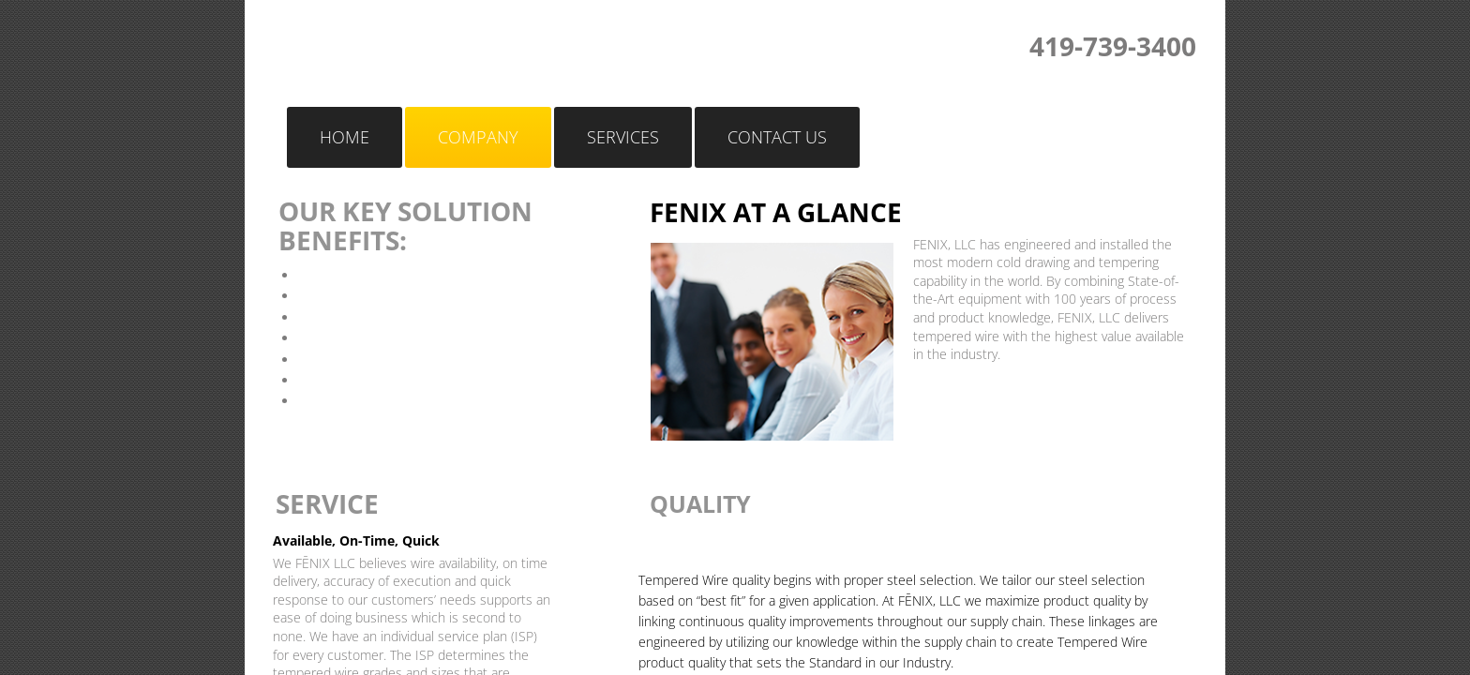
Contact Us (777, 137)
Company (478, 137)
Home (344, 137)
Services (623, 137)
